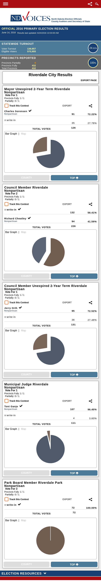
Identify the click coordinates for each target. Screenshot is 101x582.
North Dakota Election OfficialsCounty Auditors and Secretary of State (70, 20)
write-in (10, 120)
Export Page (89, 80)
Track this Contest (19, 105)
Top (74, 178)
